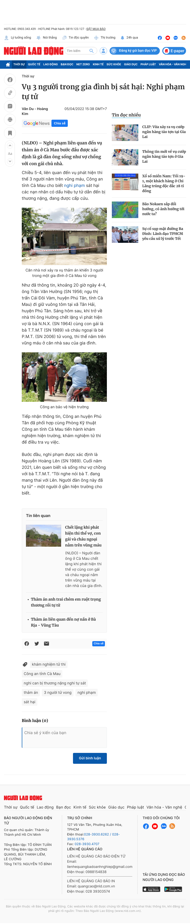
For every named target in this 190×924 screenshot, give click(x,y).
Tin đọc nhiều (126, 115)
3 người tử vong (57, 692)
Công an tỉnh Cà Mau (42, 673)
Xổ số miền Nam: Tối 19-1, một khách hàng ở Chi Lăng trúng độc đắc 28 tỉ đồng (163, 183)
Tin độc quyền (75, 37)
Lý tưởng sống (17, 37)
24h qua (129, 37)
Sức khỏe (114, 64)
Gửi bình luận (90, 758)
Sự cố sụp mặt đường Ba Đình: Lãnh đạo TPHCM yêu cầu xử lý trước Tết (162, 233)
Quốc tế (34, 64)
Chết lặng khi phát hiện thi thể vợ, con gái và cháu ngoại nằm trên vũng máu (83, 536)
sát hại (29, 701)
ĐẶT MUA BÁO (95, 29)
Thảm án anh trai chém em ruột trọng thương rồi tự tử (66, 602)
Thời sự (19, 64)
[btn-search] (91, 50)
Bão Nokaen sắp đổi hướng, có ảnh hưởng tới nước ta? (163, 209)
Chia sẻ (59, 123)
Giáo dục (131, 64)
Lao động (50, 64)
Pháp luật (148, 64)
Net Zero (83, 64)
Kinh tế (98, 64)
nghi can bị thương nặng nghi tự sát (55, 683)
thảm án (31, 692)
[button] (10, 146)
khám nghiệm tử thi (49, 664)
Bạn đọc (67, 64)
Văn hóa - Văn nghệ (173, 64)
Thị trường (105, 37)
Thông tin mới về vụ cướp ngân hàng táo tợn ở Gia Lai (164, 156)
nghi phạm (74, 185)
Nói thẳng (46, 37)
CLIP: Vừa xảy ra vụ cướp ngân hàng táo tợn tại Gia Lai (164, 132)
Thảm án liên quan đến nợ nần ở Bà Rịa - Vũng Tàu (63, 622)
